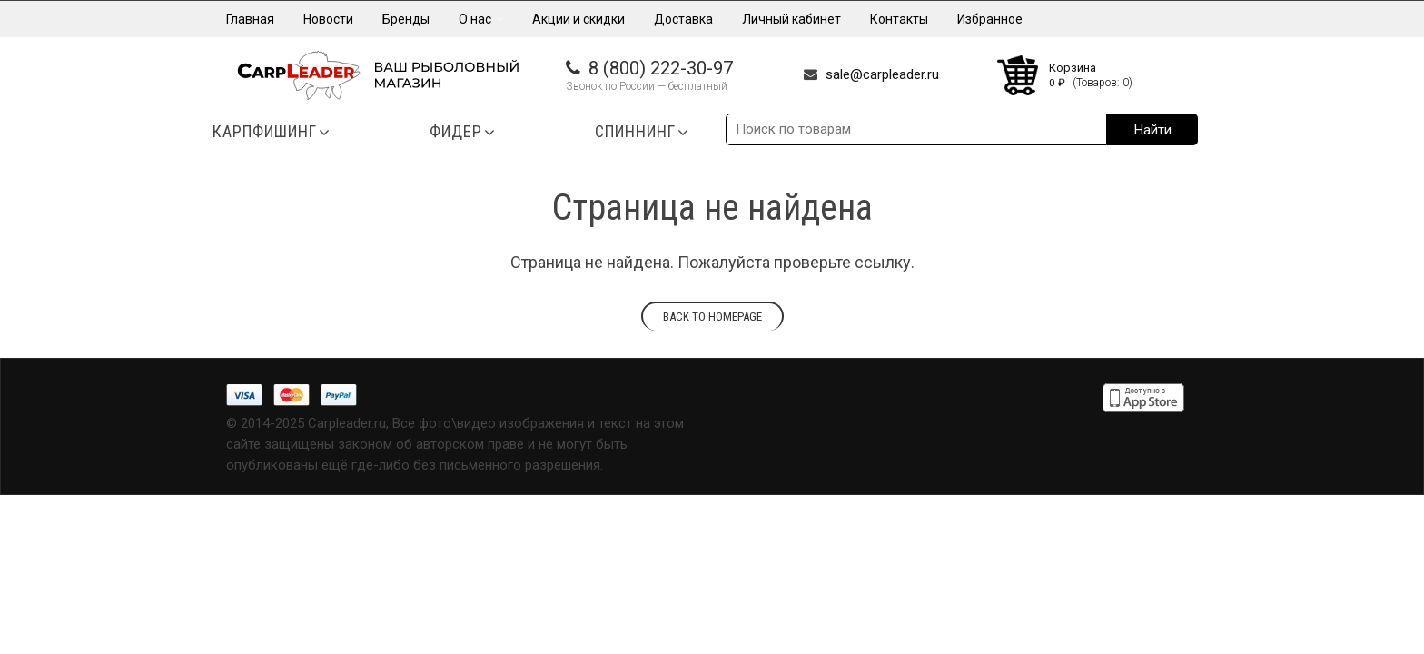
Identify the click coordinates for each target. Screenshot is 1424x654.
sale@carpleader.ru (882, 74)
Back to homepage (712, 316)
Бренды (406, 19)
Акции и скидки (578, 19)
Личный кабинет (791, 19)
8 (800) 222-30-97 (660, 68)
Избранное (990, 19)
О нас (481, 19)
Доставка (683, 19)
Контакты (899, 19)
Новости (328, 19)
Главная (250, 19)
